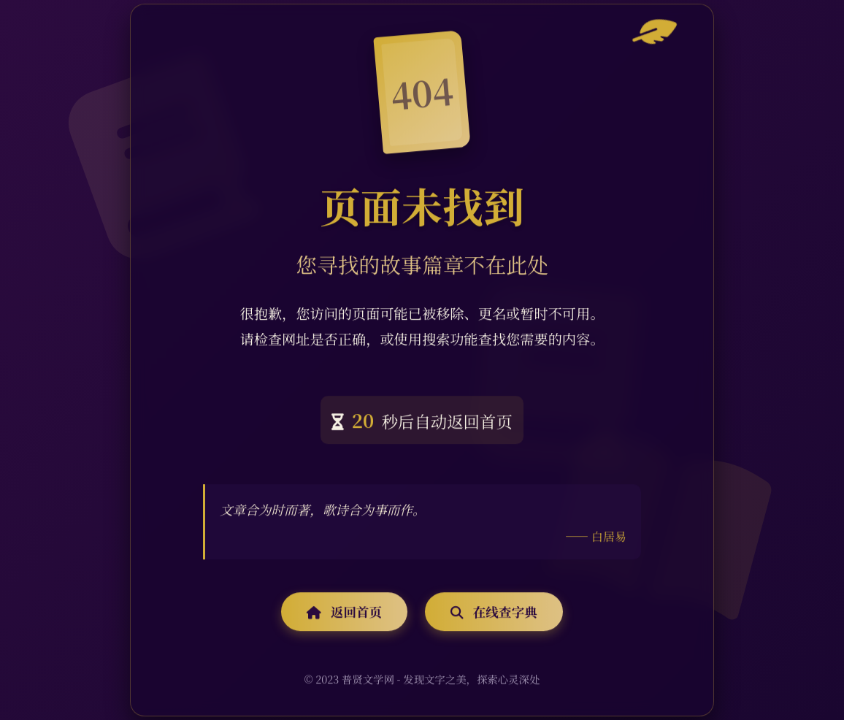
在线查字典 (493, 612)
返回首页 (344, 612)
